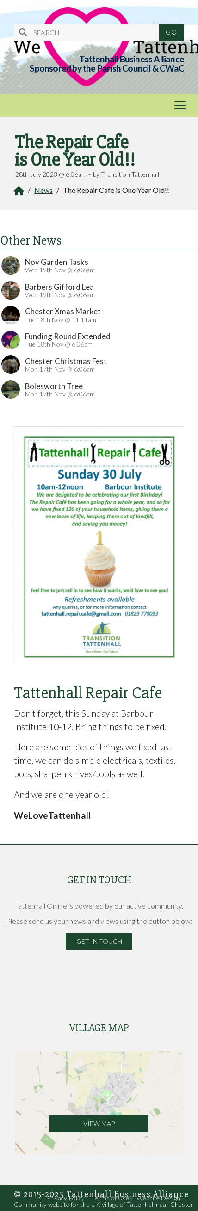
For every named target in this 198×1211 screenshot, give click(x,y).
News (43, 190)
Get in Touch (99, 941)
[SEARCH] (90, 32)
